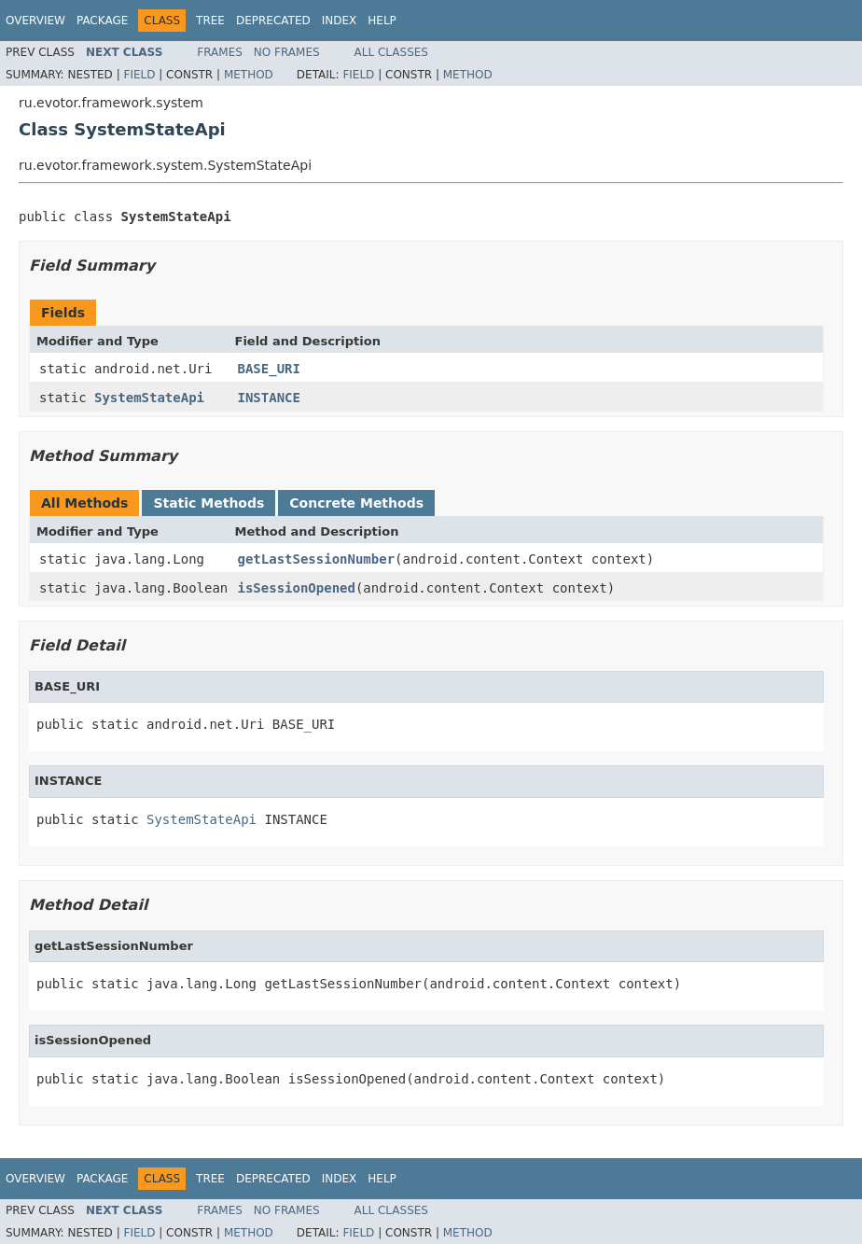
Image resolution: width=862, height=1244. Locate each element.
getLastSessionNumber (317, 559)
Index (339, 20)
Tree (210, 20)
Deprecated (273, 20)
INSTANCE (269, 397)
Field (139, 74)
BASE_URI (269, 368)
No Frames (287, 52)
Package (102, 20)
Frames (220, 52)
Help (382, 20)
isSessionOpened (296, 587)
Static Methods (208, 503)
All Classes (391, 52)
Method (248, 74)
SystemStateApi (149, 397)
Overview (35, 20)
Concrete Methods (356, 503)
